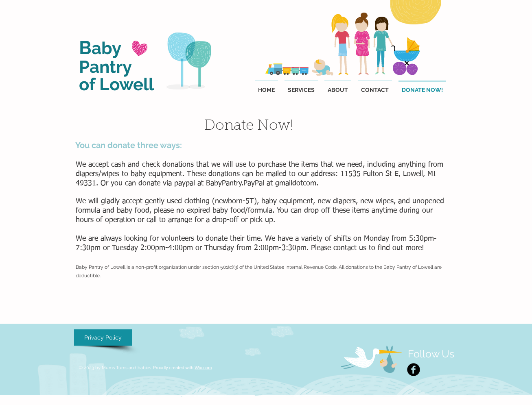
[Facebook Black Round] (413, 369)
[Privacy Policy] (103, 337)
